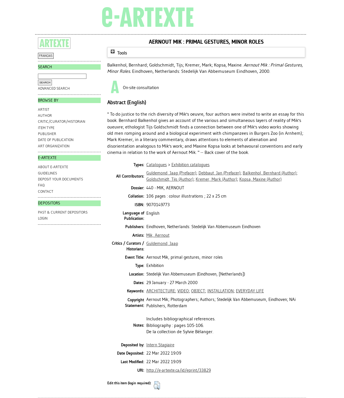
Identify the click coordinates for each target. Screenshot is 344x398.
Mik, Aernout (157, 235)
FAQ (41, 185)
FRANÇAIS (45, 56)
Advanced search (54, 88)
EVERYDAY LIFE (250, 291)
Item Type (46, 128)
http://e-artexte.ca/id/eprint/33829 (178, 370)
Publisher (47, 134)
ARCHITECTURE (160, 291)
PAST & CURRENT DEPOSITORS (63, 212)
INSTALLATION (220, 291)
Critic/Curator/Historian (61, 121)
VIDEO (183, 291)
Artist (43, 109)
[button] (156, 385)
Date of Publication (56, 140)
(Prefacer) (171, 173)
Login (43, 218)
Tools (118, 53)
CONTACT (45, 191)
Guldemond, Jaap (162, 243)
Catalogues (156, 164)
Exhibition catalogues (190, 164)
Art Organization (54, 146)
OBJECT (198, 291)
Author (45, 115)
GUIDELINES (47, 173)
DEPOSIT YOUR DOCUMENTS (60, 179)
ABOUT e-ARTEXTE (53, 167)
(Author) (269, 173)
